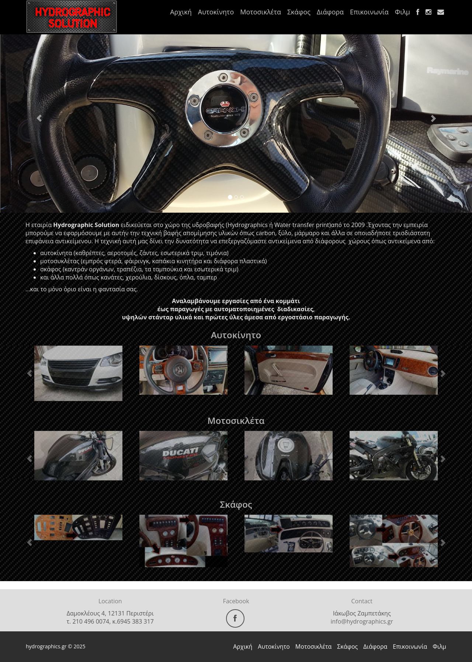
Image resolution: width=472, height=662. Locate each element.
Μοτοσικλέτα (260, 11)
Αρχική (181, 11)
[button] (35, 114)
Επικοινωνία (369, 11)
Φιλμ (402, 11)
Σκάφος (298, 11)
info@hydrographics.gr (362, 621)
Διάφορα (330, 11)
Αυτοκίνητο (216, 11)
